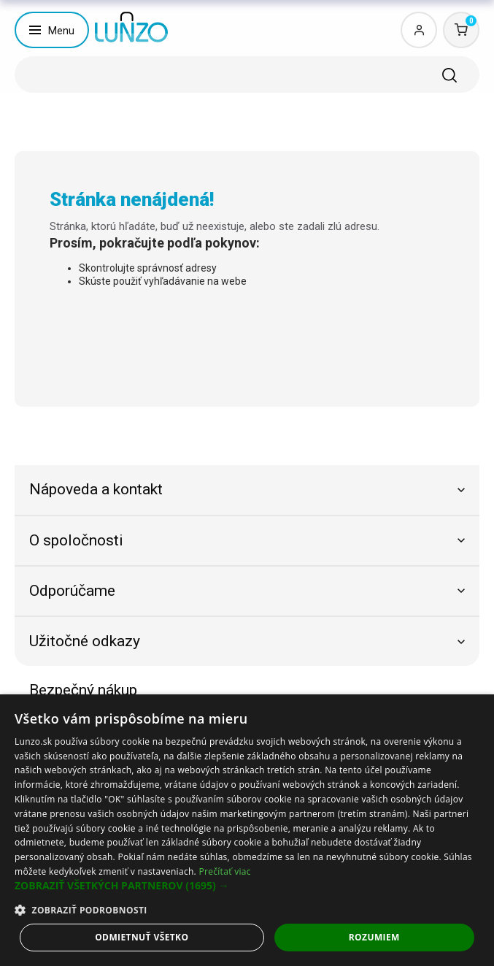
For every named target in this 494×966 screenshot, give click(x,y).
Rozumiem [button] (374, 937)
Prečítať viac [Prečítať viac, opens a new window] (224, 871)
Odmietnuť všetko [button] (141, 937)
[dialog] (247, 830)
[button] (247, 885)
